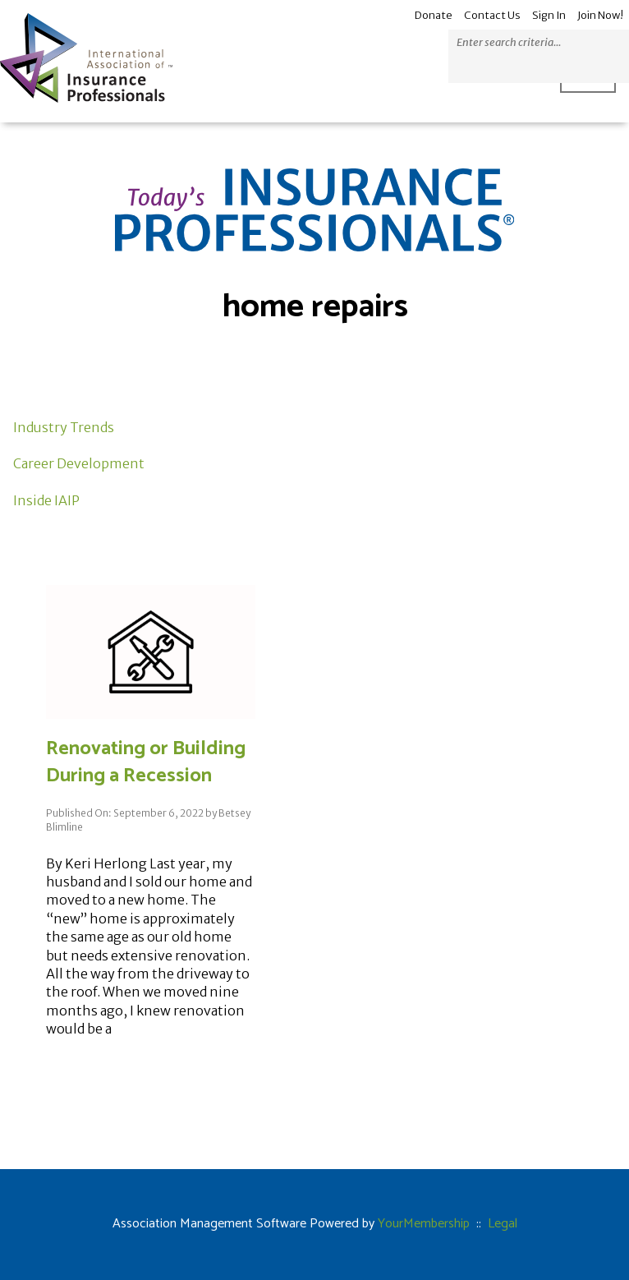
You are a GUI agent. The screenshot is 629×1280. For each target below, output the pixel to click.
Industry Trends (63, 427)
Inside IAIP (46, 500)
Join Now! (600, 15)
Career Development (79, 463)
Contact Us (492, 15)
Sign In (549, 15)
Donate (433, 15)
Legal (502, 1224)
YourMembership (424, 1224)
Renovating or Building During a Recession (146, 763)
